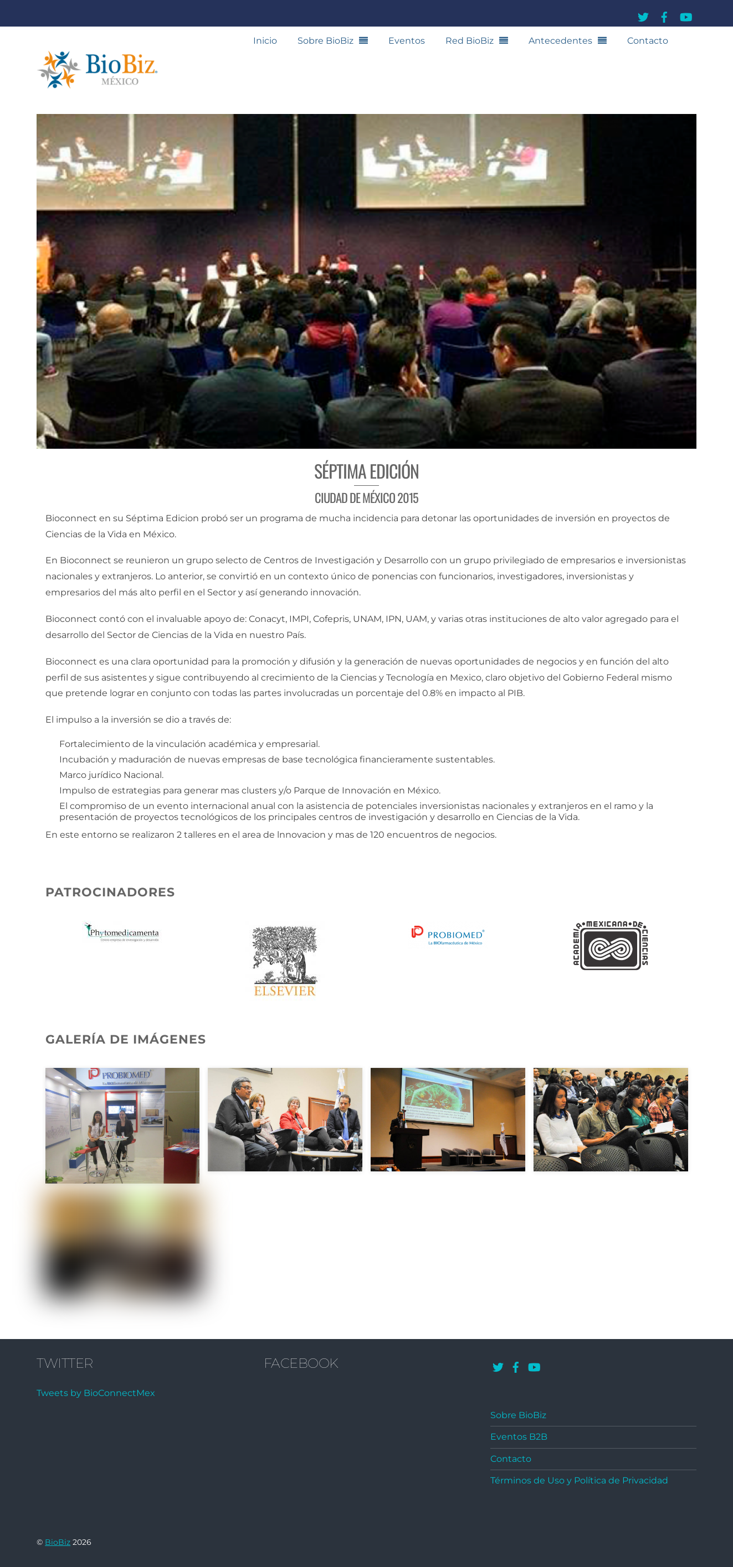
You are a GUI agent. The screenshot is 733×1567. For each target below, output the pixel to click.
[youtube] (685, 15)
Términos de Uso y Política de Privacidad (579, 1480)
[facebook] (664, 15)
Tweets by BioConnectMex (96, 1393)
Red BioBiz (469, 40)
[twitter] (643, 15)
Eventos (406, 40)
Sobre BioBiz (325, 40)
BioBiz (57, 1542)
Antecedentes (560, 40)
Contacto (647, 40)
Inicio (265, 40)
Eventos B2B (518, 1436)
